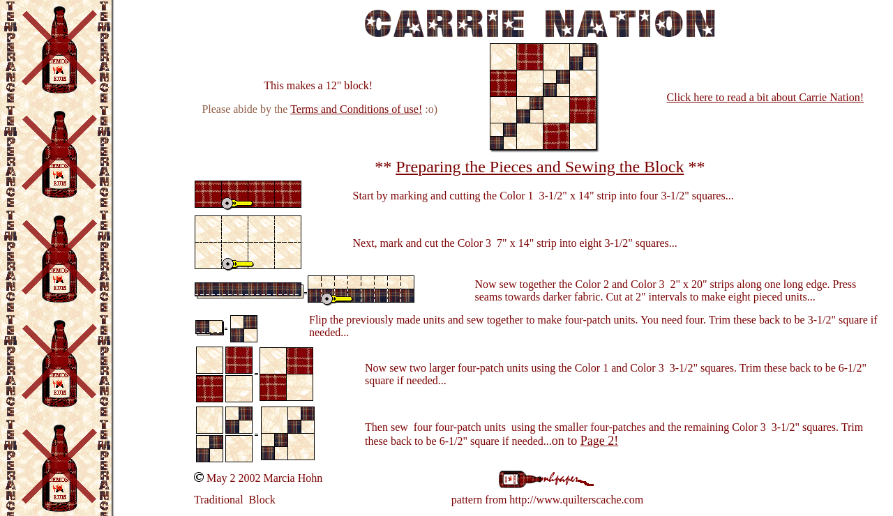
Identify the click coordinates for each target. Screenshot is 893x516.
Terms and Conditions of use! (356, 109)
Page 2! (599, 441)
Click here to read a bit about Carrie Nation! (765, 97)
